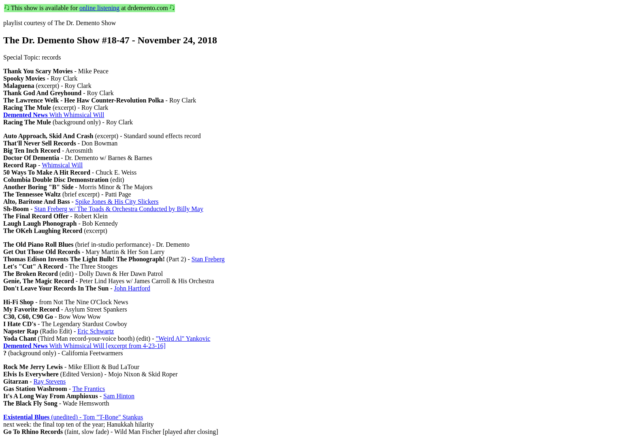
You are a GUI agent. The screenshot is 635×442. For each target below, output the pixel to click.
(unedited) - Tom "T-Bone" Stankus (73, 417)
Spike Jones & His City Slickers (117, 201)
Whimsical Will (62, 165)
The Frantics (88, 388)
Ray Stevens (50, 381)
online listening (99, 7)
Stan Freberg (208, 259)
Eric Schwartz (95, 331)
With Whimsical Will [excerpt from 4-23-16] (84, 345)
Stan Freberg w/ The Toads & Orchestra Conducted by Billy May (118, 208)
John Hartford (132, 288)
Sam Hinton (118, 396)
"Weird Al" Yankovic (183, 338)
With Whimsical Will (53, 114)
